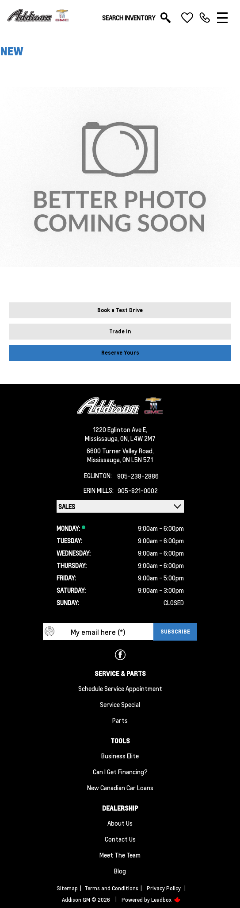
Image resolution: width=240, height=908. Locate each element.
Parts (120, 720)
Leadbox (166, 899)
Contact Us (120, 839)
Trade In (120, 331)
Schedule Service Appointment (120, 688)
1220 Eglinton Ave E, (120, 429)
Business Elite (120, 756)
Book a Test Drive (120, 310)
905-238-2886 (138, 476)
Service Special (120, 704)
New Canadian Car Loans (120, 788)
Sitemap (67, 888)
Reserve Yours (120, 352)
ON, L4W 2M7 (138, 438)
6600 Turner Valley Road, (120, 451)
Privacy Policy (164, 888)
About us (120, 823)
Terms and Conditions (111, 888)
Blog (120, 871)
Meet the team (120, 855)
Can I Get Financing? (120, 772)
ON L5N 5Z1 (137, 460)
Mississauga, (102, 438)
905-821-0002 (138, 491)
